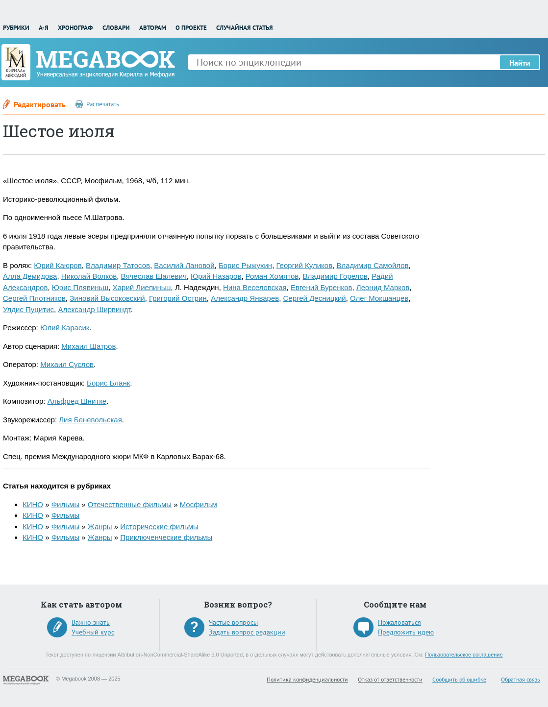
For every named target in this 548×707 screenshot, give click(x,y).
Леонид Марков (383, 287)
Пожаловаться (399, 622)
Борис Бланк (108, 383)
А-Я (44, 28)
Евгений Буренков (321, 287)
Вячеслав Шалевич (154, 276)
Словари (116, 28)
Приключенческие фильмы (166, 537)
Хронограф (75, 28)
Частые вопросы (233, 622)
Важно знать (91, 622)
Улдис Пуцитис (28, 309)
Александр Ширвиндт (94, 309)
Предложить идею (406, 632)
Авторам (152, 28)
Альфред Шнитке (77, 401)
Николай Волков (89, 276)
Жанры (100, 526)
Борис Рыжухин (245, 265)
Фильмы (65, 504)
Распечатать (102, 104)
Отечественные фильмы (130, 504)
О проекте (191, 28)
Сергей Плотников (34, 298)
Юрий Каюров (57, 265)
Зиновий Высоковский (107, 298)
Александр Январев (245, 298)
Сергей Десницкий (314, 298)
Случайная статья (244, 28)
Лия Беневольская (90, 419)
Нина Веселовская (255, 287)
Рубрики (16, 28)
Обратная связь (520, 679)
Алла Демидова (30, 276)
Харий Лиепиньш (142, 287)
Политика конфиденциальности (307, 679)
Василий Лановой (184, 265)
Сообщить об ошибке (459, 679)
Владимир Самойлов (372, 265)
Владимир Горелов (335, 276)
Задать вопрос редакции (247, 632)
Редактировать (40, 104)
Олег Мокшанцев (379, 298)
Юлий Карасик (64, 327)
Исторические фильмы (159, 526)
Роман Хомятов (272, 276)
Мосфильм (198, 504)
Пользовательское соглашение (463, 655)
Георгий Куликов (304, 265)
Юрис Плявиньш (80, 287)
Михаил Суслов (67, 364)
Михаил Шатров (88, 346)
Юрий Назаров (216, 276)
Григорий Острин (178, 298)
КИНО (33, 504)
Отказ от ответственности (390, 679)
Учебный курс (93, 632)
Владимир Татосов (118, 265)
